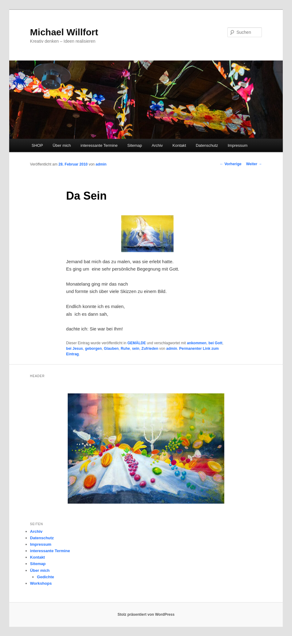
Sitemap (134, 145)
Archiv (157, 145)
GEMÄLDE (136, 343)
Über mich (62, 145)
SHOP (37, 145)
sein (135, 348)
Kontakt (179, 145)
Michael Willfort (64, 32)
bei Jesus (74, 348)
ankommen (196, 343)
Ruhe (125, 348)
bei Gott (215, 343)
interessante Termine (99, 145)
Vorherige (230, 164)
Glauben (111, 348)
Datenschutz (207, 145)
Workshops (41, 583)
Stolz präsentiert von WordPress (146, 614)
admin (101, 164)
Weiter (254, 164)
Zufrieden (150, 348)
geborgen (93, 348)
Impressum (237, 145)
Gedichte (45, 577)
